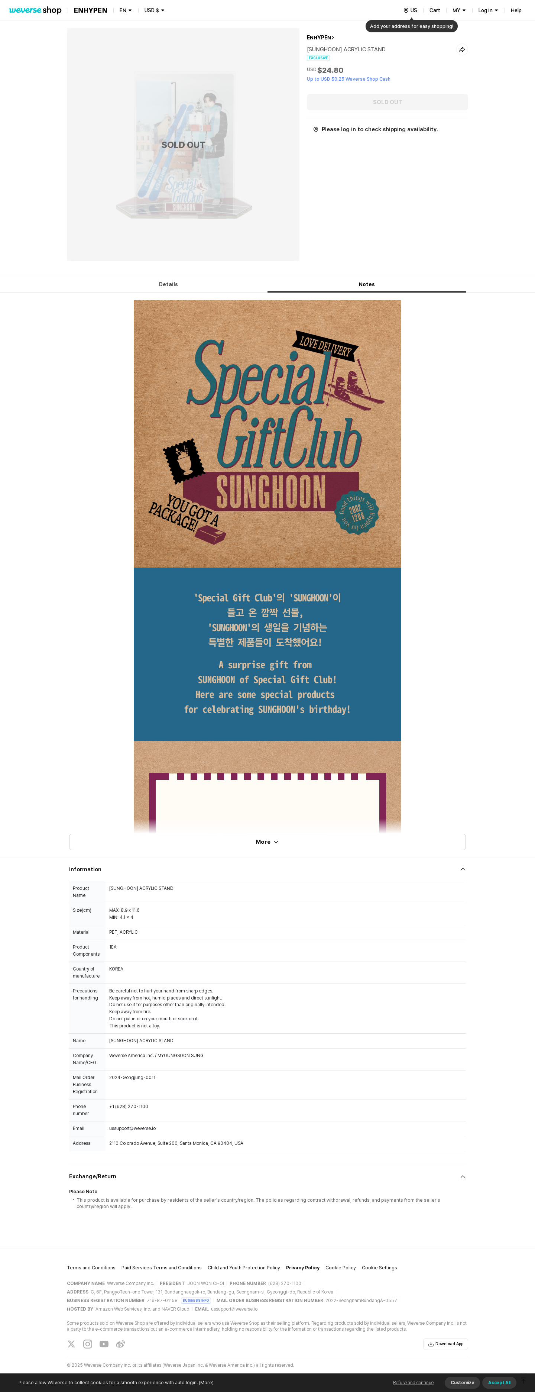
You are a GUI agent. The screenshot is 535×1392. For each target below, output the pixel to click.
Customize (462, 1382)
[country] (410, 10)
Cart (434, 10)
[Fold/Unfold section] (267, 869)
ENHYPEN (319, 38)
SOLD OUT (387, 102)
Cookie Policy (340, 1267)
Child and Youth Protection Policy (244, 1267)
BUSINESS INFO (196, 1300)
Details (168, 284)
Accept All (499, 1382)
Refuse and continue (413, 1382)
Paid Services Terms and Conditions (161, 1267)
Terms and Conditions (91, 1267)
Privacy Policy (303, 1267)
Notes (367, 284)
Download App (445, 1344)
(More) (206, 1382)
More (267, 842)
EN (123, 10)
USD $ (152, 10)
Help (516, 10)
